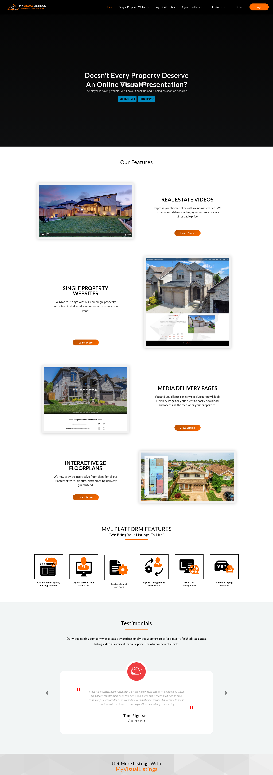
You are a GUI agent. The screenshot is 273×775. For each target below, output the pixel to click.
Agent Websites (165, 7)
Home (109, 7)
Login (259, 7)
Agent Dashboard (192, 7)
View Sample (187, 427)
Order (239, 7)
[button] (47, 693)
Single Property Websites (134, 7)
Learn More (187, 233)
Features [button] (219, 7)
